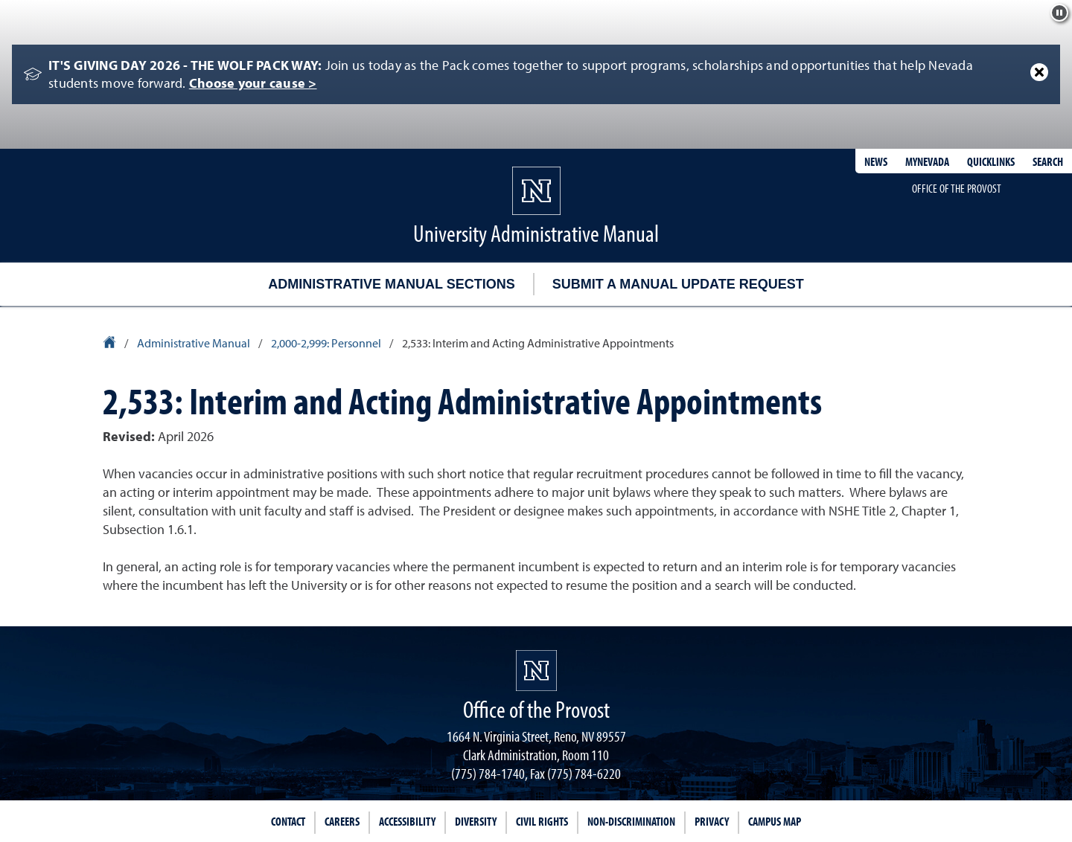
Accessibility (407, 821)
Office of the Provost (956, 188)
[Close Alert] (1039, 72)
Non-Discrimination (631, 821)
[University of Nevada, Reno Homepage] (536, 670)
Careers (342, 821)
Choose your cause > (253, 82)
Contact (288, 821)
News (875, 161)
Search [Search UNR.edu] (1048, 161)
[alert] (536, 74)
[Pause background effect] (1059, 13)
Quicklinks (991, 161)
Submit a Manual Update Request (678, 284)
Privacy (712, 821)
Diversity (476, 821)
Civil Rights (542, 821)
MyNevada (927, 161)
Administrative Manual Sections (391, 284)
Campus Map (774, 821)
